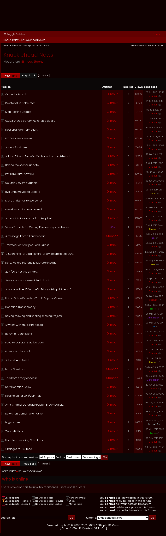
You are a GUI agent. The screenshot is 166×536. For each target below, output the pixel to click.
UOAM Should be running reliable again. (30, 121)
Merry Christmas (15, 369)
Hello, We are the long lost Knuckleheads (30, 263)
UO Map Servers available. (21, 183)
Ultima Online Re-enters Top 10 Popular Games (34, 298)
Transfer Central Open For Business (27, 245)
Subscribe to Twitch (17, 360)
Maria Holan (153, 317)
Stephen (39, 62)
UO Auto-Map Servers (18, 138)
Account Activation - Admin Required (28, 218)
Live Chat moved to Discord (22, 192)
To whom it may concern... (21, 378)
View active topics (39, 45)
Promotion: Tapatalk (18, 351)
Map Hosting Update (18, 112)
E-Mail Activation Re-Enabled (23, 209)
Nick (112, 227)
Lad (153, 326)
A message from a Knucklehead (25, 236)
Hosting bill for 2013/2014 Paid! (23, 396)
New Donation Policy (18, 387)
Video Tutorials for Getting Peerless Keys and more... (38, 227)
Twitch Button (14, 431)
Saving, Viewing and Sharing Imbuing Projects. (34, 316)
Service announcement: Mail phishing (28, 280)
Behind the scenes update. (22, 165)
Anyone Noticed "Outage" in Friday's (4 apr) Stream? (38, 289)
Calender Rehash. (16, 94)
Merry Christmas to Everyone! (23, 200)
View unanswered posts (16, 45)
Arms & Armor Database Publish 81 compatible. (34, 405)
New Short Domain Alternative (24, 413)
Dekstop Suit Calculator (20, 103)
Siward (152, 193)
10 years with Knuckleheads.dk (24, 325)
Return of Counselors (18, 334)
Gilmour (26, 62)
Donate (157, 34)
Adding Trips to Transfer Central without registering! (37, 156)
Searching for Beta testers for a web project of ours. (41, 254)
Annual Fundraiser (16, 147)
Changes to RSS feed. (19, 449)
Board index (11, 40)
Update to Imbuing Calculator (24, 440)
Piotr (153, 264)
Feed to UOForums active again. (25, 342)
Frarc (153, 308)
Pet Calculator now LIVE (20, 174)
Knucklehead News (33, 40)
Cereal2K (153, 424)
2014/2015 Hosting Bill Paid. (21, 272)
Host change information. (21, 130)
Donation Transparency (20, 307)
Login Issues (12, 422)
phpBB (66, 525)
